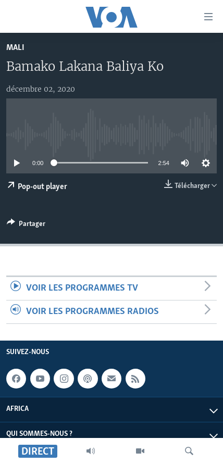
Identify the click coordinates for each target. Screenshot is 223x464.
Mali (15, 47)
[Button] (26, 225)
